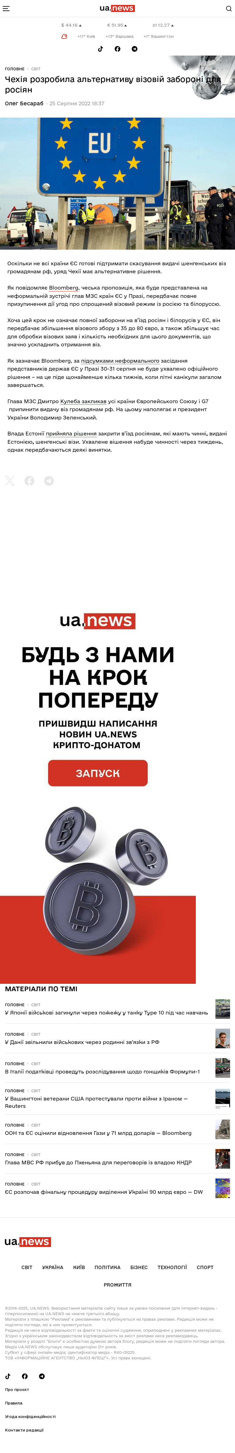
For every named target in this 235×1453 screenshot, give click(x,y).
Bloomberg (63, 287)
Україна (52, 1267)
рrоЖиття (118, 1284)
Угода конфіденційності (30, 1416)
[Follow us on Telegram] (135, 49)
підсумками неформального (120, 361)
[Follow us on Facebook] (117, 49)
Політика (108, 1267)
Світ (35, 69)
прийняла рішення (71, 433)
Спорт (205, 1267)
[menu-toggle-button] (6, 8)
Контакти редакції (24, 1430)
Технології (172, 1267)
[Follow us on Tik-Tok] (100, 49)
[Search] (229, 8)
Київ (79, 1267)
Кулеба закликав (83, 401)
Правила (13, 1403)
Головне (14, 69)
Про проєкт (17, 1389)
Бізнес (139, 1267)
